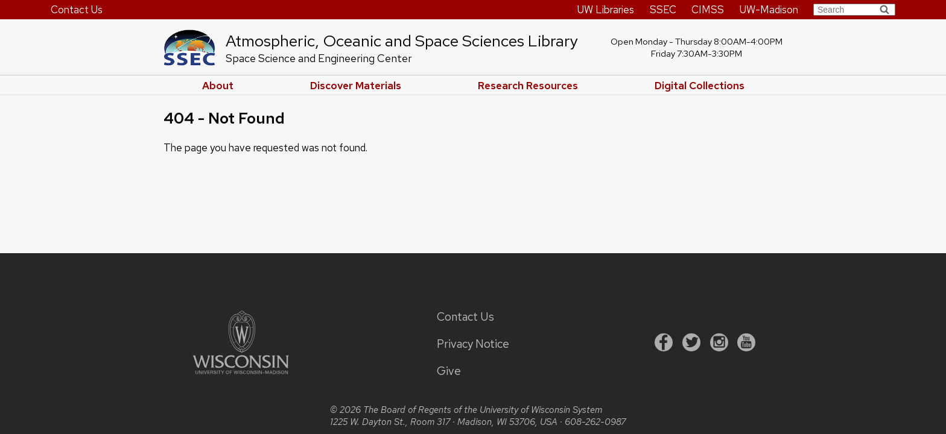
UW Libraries (605, 9)
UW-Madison (769, 9)
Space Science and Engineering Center (319, 58)
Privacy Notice (473, 343)
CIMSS (707, 9)
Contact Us (77, 9)
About (217, 85)
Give (449, 371)
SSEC (663, 9)
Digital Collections (699, 85)
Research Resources (528, 85)
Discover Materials (355, 85)
